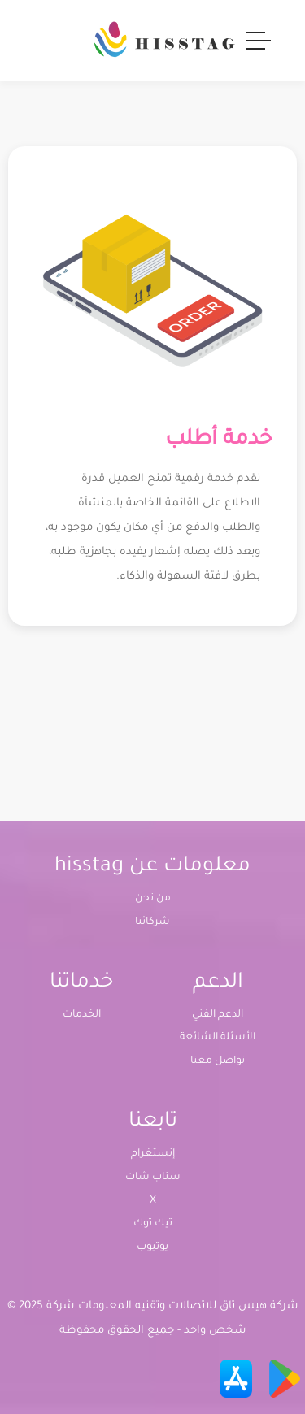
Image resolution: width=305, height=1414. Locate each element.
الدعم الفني (217, 1015)
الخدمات (82, 1015)
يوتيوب (152, 1247)
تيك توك (152, 1224)
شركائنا (152, 922)
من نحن (153, 898)
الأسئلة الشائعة (217, 1037)
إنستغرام (153, 1154)
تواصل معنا (217, 1061)
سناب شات (153, 1177)
